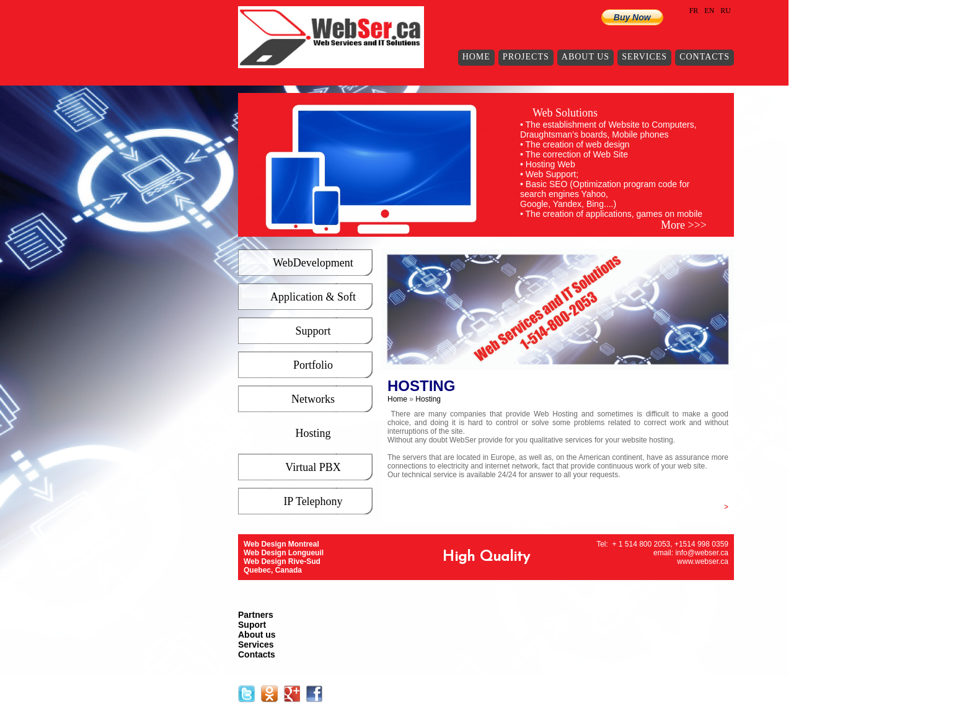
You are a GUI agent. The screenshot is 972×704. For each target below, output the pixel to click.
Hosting (312, 433)
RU (725, 10)
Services (644, 56)
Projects (526, 56)
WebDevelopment (313, 263)
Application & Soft (313, 297)
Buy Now (632, 17)
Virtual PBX (312, 467)
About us (585, 56)
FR (694, 10)
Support (312, 331)
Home (476, 56)
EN (709, 10)
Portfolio (313, 365)
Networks (313, 399)
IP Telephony (312, 501)
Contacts (704, 56)
